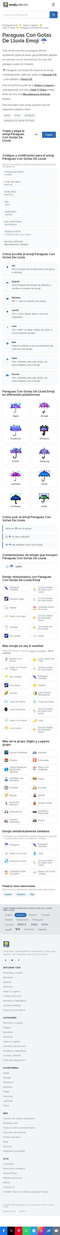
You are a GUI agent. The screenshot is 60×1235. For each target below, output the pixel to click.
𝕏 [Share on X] (11, 1231)
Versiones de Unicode (14, 1132)
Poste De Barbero (11, 803)
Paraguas (11, 845)
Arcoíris (10, 693)
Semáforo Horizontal (40, 812)
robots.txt (22, 1211)
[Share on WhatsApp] (26, 1231)
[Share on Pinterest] (18, 1231)
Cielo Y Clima (8, 28)
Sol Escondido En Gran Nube (42, 599)
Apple (6, 1073)
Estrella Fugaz (14, 599)
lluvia (17, 115)
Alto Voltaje (12, 677)
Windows (7, 1087)
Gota (37, 853)
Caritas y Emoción (12, 996)
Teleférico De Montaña (13, 779)
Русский (9, 924)
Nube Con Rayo (15, 616)
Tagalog (42, 929)
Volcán (38, 795)
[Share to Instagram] (41, 1231)
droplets (21, 894)
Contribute (8, 1164)
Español (20, 915)
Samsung (8, 1096)
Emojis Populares (12, 1137)
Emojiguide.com (10, 25)
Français (45, 915)
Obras (38, 779)
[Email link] (56, 1231)
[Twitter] (12, 960)
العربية (8, 929)
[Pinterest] (18, 960)
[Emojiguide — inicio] (6, 944)
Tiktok (6, 1105)
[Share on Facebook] (3, 1231)
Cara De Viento (15, 702)
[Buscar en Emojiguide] (26, 14)
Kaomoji (7, 1146)
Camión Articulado (12, 820)
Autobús (39, 752)
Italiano (8, 919)
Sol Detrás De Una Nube (42, 627)
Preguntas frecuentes (14, 1151)
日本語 (34, 924)
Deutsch (33, 915)
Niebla (10, 607)
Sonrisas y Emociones (14, 1046)
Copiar (49, 134)
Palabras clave (10, 1123)
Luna (37, 720)
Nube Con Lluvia (15, 853)
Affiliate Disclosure (12, 1178)
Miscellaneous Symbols (16, 244)
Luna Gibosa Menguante (41, 693)
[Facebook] (5, 960)
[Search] (54, 14)
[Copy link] (48, 1231)
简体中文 (22, 924)
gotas (7, 115)
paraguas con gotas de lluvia (19, 120)
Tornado (11, 627)
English (8, 915)
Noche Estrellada (15, 752)
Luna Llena (12, 728)
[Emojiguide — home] (15, 4)
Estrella (38, 685)
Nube (38, 636)
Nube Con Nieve (15, 720)
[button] (30, 173)
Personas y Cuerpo (13, 972)
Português (38, 919)
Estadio (10, 760)
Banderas (8, 977)
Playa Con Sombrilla (40, 768)
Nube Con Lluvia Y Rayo (15, 668)
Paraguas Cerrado (11, 588)
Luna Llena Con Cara (43, 659)
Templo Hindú (42, 803)
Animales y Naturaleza (14, 1000)
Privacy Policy (10, 1173)
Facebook (8, 1082)
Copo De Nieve (43, 702)
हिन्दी (18, 929)
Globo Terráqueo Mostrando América (15, 769)
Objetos (7, 982)
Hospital (11, 787)
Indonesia (29, 929)
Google (7, 1077)
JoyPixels (7, 1101)
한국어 (45, 924)
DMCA (6, 1182)
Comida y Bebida (12, 1005)
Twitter (6, 1091)
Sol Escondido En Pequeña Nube (42, 618)
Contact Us (8, 1187)
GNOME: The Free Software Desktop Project (25, 1192)
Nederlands (22, 919)
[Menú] (53, 5)
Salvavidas (40, 760)
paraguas (29, 115)
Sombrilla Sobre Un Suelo (43, 608)
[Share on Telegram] (33, 1231)
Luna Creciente (14, 709)
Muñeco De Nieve (13, 659)
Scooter (39, 787)
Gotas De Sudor (15, 861)
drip (32, 894)
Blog (5, 1141)
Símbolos (8, 986)
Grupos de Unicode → (14, 1010)
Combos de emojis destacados (19, 1118)
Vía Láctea (12, 636)
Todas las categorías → (14, 1060)
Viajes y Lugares (30, 25)
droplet (8, 894)
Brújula (10, 795)
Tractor (38, 820)
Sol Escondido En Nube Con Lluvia (42, 589)
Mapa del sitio (9, 1211)
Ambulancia (12, 811)
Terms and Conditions (14, 1168)
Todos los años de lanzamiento (19, 1127)
